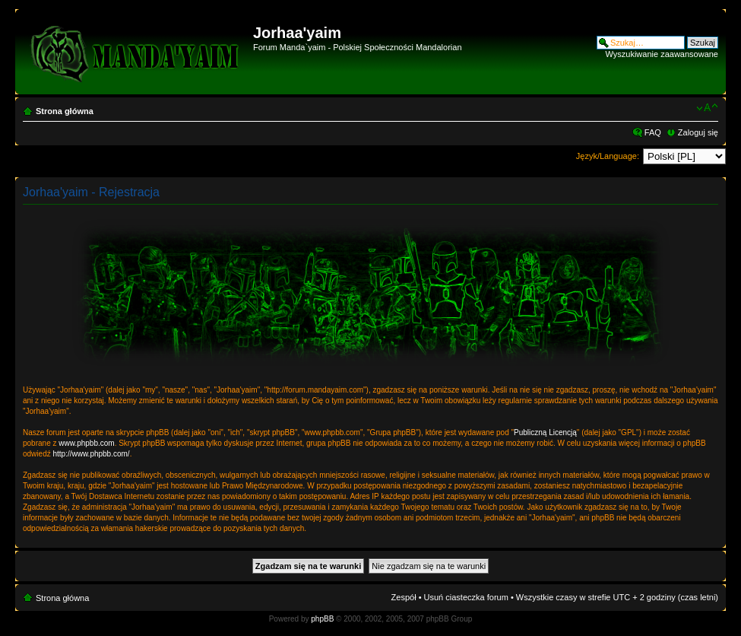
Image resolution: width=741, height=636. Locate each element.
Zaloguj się (698, 132)
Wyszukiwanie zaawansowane (662, 54)
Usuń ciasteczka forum (466, 597)
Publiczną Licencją (545, 432)
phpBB (322, 619)
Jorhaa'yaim (297, 32)
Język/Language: (607, 156)
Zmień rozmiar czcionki (707, 108)
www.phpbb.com (86, 443)
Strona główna (64, 111)
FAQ (652, 132)
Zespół (403, 597)
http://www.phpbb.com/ (90, 454)
